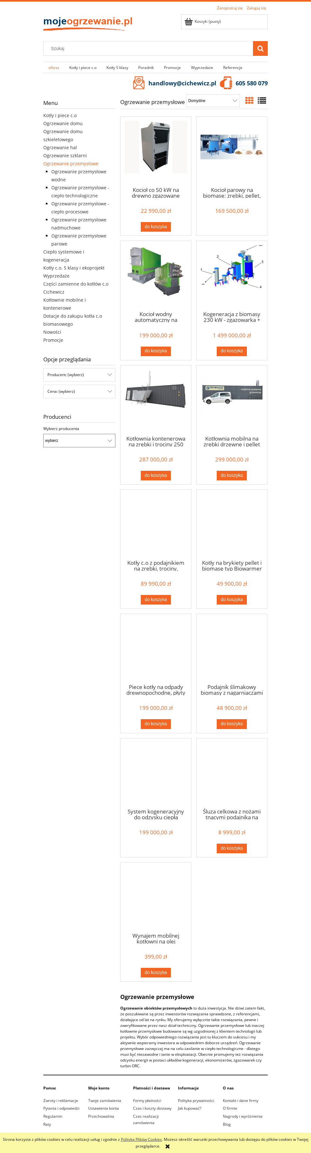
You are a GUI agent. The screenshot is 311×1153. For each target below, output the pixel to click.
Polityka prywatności (196, 1100)
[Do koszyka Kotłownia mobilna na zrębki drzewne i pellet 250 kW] (232, 475)
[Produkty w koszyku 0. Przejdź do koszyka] (203, 21)
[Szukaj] (260, 48)
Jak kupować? (189, 1108)
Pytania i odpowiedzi (61, 1108)
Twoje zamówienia (104, 1100)
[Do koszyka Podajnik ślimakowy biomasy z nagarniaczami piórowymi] (232, 724)
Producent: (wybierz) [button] (65, 374)
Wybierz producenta (61, 428)
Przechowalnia (101, 1116)
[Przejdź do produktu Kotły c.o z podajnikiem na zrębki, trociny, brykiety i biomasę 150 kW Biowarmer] (155, 524)
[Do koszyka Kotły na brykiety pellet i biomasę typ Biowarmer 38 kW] (232, 600)
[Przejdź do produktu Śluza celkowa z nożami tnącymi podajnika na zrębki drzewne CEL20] (231, 772)
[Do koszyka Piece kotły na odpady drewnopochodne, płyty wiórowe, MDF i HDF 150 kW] (156, 724)
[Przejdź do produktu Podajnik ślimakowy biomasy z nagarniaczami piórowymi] (231, 648)
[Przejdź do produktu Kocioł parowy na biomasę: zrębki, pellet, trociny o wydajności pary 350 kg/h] (231, 151)
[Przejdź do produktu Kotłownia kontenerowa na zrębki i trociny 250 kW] (155, 399)
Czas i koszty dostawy (152, 1108)
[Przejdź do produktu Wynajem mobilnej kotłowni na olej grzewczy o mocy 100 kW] (155, 896)
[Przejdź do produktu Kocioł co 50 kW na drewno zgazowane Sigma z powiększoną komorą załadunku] (155, 151)
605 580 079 (252, 83)
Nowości (52, 332)
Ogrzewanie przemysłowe (70, 163)
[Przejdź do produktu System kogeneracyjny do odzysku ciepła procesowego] (155, 772)
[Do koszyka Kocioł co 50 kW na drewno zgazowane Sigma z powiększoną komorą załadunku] (156, 227)
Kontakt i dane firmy (240, 1100)
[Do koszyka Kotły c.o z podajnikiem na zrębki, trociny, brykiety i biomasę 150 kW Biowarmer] (156, 600)
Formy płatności (147, 1100)
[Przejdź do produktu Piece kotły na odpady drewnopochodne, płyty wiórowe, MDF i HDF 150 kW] (155, 648)
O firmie (230, 1108)
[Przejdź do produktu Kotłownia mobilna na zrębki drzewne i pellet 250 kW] (231, 399)
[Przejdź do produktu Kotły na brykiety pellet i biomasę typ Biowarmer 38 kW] (231, 524)
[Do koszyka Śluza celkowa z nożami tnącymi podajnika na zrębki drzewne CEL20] (232, 848)
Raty (47, 1124)
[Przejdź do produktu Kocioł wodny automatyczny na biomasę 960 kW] (155, 275)
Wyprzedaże (56, 276)
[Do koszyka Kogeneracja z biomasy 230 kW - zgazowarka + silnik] (232, 351)
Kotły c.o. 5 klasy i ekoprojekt (74, 268)
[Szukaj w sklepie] (149, 48)
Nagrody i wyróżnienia (243, 1116)
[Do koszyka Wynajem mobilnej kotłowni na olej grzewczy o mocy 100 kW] (156, 972)
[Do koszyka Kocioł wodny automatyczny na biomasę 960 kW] (156, 351)
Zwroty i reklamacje (60, 1100)
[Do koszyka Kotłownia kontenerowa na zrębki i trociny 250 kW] (156, 475)
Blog (227, 1124)
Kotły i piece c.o (60, 115)
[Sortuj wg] (213, 100)
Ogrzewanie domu (63, 123)
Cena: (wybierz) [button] (61, 391)
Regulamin (52, 1116)
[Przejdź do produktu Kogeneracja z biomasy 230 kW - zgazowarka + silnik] (231, 275)
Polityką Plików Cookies (141, 1139)
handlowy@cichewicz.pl (182, 83)
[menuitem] (53, 67)
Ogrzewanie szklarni (65, 155)
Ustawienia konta (103, 1108)
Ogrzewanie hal (60, 147)
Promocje (53, 340)
